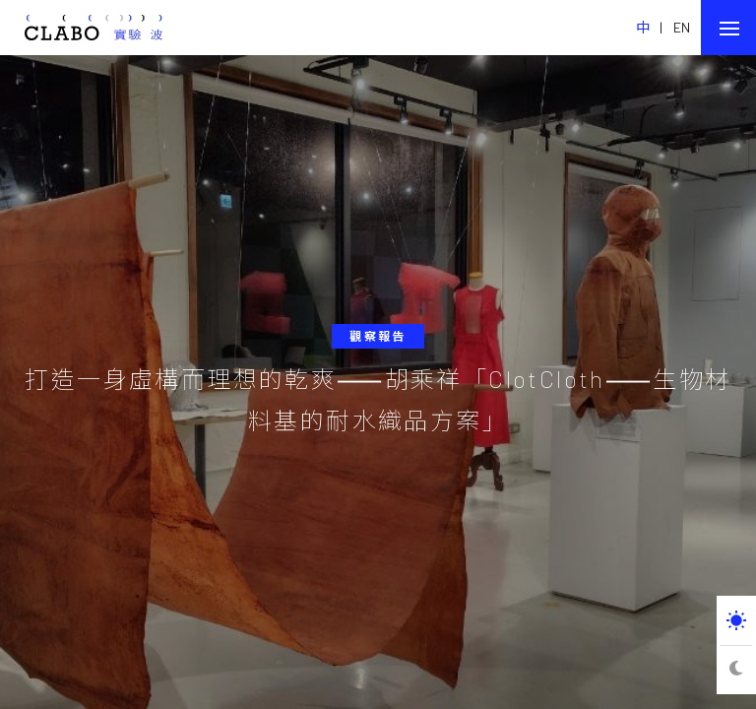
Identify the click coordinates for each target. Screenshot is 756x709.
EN (682, 27)
